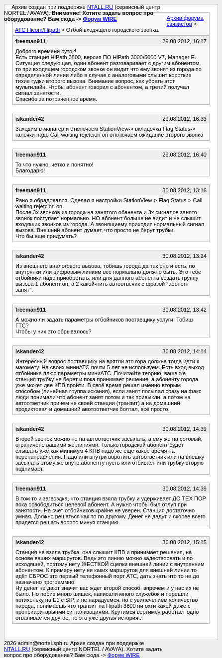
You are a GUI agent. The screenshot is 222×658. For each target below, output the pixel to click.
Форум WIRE (100, 19)
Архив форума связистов (185, 21)
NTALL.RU (100, 7)
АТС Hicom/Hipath (37, 30)
